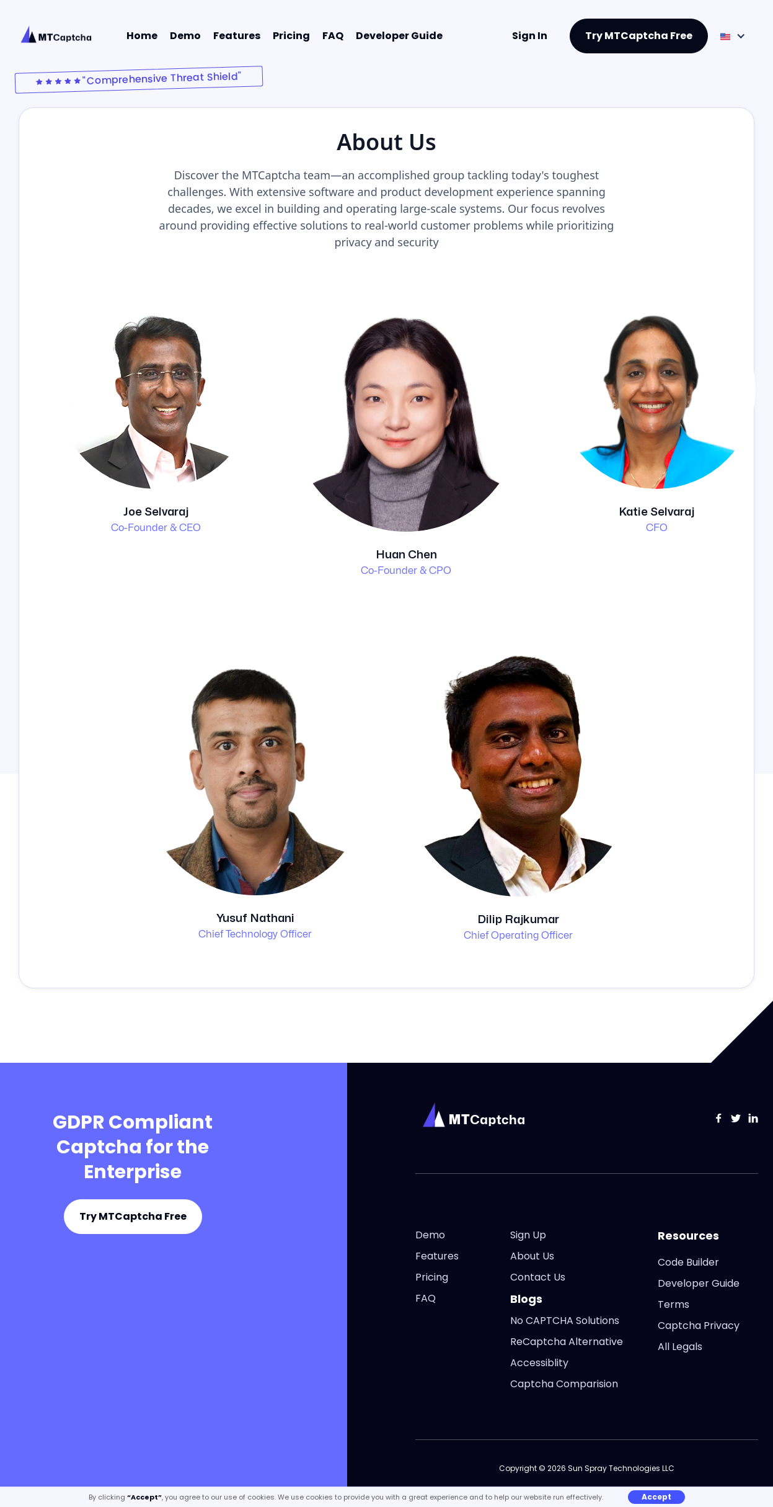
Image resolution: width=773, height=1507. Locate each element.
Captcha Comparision (564, 1384)
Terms (673, 1304)
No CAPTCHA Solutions (564, 1320)
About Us (532, 1256)
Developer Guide (399, 36)
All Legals (680, 1347)
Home (141, 36)
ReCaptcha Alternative (566, 1342)
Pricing (291, 36)
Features (236, 36)
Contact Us (537, 1277)
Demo (185, 36)
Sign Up (528, 1235)
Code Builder (688, 1262)
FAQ (332, 36)
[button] (733, 36)
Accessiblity (539, 1363)
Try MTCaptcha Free (638, 36)
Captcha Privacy (699, 1325)
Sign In (529, 36)
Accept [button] (656, 1496)
